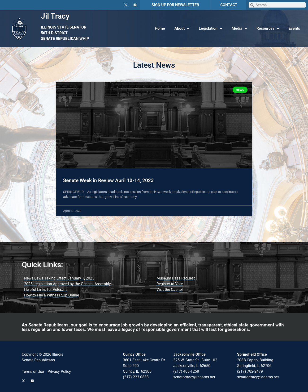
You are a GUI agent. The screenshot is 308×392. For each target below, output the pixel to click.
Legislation (210, 28)
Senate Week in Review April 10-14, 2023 (108, 180)
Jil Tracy (55, 16)
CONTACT (228, 5)
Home (160, 28)
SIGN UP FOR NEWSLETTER (175, 5)
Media (239, 28)
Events (294, 28)
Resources (267, 28)
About (181, 28)
